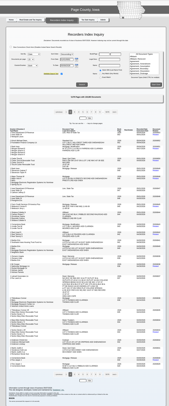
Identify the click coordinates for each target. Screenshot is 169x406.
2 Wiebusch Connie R (18, 206)
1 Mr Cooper (15, 264)
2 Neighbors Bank (17, 252)
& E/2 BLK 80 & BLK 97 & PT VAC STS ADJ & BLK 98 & (83, 284)
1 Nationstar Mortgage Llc (20, 266)
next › (115, 112)
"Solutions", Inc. (58, 390)
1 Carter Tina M (16, 159)
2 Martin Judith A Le (17, 352)
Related (156, 135)
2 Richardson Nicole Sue (19, 354)
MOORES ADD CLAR (70, 228)
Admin (103, 20)
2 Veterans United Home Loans (22, 306)
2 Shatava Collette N (18, 220)
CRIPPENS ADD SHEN (71, 344)
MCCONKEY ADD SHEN (71, 352)
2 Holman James (16, 270)
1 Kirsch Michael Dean (18, 141)
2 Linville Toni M (16, 228)
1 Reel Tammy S (16, 234)
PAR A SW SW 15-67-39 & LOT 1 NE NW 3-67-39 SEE (83, 161)
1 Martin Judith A (16, 348)
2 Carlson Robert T (17, 214)
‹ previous (58, 112)
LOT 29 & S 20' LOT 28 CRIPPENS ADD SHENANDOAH (84, 342)
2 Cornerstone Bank (17, 366)
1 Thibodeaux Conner (18, 298)
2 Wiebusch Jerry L (17, 208)
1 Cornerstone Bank (17, 224)
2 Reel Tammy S (16, 236)
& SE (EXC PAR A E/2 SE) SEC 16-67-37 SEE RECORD (84, 290)
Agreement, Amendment (144, 64)
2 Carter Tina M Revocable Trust (22, 161)
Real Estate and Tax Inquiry (31, 20)
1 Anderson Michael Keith (20, 342)
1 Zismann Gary (16, 258)
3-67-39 (65, 167)
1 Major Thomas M (17, 177)
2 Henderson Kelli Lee (18, 350)
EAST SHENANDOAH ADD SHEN (75, 244)
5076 (107, 112)
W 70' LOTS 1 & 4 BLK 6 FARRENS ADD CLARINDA (82, 149)
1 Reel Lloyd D (15, 232)
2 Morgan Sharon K (17, 155)
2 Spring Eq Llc (16, 184)
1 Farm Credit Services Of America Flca (25, 204)
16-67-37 (65, 292)
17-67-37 (65, 294)
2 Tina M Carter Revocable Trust (22, 165)
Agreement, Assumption (144, 66)
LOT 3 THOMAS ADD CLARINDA (75, 300)
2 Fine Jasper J (16, 360)
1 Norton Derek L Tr (17, 322)
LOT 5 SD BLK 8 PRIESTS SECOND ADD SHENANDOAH (84, 178)
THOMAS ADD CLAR (70, 302)
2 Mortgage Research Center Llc (22, 304)
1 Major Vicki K (16, 178)
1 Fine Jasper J (16, 364)
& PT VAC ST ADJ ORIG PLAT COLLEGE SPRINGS (82, 288)
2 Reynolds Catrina (17, 218)
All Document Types (144, 54)
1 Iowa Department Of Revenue (22, 133)
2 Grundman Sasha (17, 216)
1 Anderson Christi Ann (19, 340)
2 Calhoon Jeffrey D (17, 192)
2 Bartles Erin (15, 260)
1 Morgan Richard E (17, 149)
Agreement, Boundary (144, 69)
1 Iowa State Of (16, 135)
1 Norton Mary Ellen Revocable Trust (24, 324)
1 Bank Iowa (15, 147)
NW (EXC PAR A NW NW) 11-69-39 (76, 206)
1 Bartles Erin (15, 240)
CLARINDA (66, 216)
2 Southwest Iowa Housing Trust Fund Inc (26, 242)
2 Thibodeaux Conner (18, 326)
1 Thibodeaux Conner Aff (19, 310)
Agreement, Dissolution (144, 71)
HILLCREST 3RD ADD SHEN (73, 145)
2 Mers (12, 180)
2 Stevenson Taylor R (18, 173)
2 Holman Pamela (17, 272)
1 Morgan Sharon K (17, 151)
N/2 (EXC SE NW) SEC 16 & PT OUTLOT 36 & (80, 278)
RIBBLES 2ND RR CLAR (72, 218)
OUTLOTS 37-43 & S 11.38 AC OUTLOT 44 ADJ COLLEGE (85, 280)
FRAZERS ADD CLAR (70, 236)
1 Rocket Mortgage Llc (18, 268)
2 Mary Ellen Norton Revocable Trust (24, 312)
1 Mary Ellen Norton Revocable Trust (24, 320)
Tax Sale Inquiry (88, 20)
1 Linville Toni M (16, 226)
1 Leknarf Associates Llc (19, 276)
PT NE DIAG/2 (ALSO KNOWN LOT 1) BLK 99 (80, 286)
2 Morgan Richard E (17, 153)
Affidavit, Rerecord (144, 59)
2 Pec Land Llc (15, 278)
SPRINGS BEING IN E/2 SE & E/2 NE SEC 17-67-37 (82, 282)
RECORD (66, 163)
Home (11, 20)
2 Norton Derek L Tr (17, 314)
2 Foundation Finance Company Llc (23, 143)
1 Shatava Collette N (18, 212)
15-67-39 (65, 165)
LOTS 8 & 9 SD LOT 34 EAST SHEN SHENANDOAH (82, 242)
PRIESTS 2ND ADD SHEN (72, 180)
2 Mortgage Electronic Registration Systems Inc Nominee (31, 182)
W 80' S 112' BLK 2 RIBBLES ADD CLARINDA (80, 366)
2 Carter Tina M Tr (17, 163)
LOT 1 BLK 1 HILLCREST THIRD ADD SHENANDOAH (83, 143)
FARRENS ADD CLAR (71, 151)
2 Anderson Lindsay (17, 344)
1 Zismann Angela (17, 256)
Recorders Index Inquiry (62, 20)
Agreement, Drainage (144, 73)
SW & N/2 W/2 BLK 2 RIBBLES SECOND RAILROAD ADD (84, 214)
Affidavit (144, 56)
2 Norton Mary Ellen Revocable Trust (24, 316)
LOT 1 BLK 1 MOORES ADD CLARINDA (77, 226)
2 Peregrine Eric (16, 200)
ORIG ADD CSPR (69, 296)
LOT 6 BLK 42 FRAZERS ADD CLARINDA (78, 234)
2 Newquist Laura (16, 137)
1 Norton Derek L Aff (18, 330)
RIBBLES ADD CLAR (70, 368)
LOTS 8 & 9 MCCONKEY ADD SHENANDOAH (80, 350)
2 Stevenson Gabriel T (18, 171)
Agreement (144, 61)
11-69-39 (65, 208)
